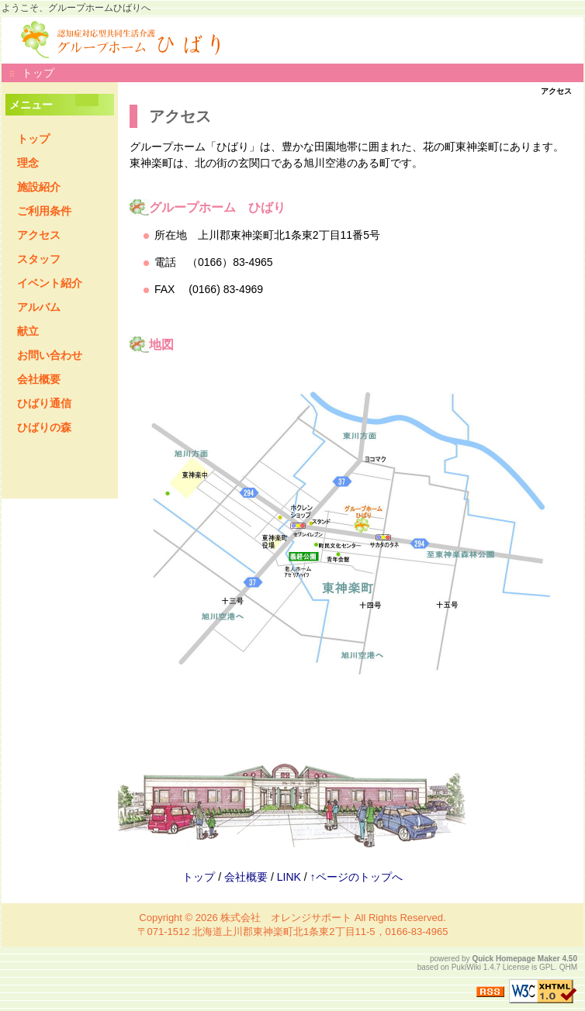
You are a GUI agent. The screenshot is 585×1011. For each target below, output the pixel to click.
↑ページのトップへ (356, 877)
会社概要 (39, 379)
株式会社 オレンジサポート (285, 917)
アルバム (39, 307)
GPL (547, 967)
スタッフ (39, 259)
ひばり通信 (44, 403)
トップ (38, 73)
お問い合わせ (49, 355)
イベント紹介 (49, 283)
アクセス (39, 235)
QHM (568, 967)
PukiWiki (466, 967)
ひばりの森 (44, 427)
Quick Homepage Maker (515, 958)
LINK (289, 877)
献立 (28, 331)
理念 (28, 163)
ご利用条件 (44, 211)
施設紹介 (39, 187)
